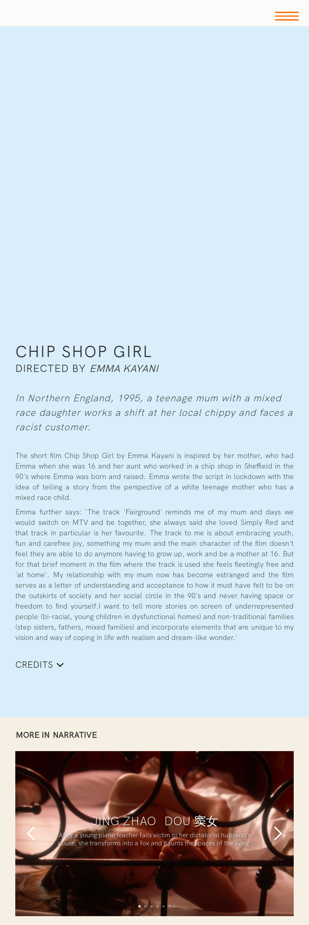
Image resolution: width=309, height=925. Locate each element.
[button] (31, 833)
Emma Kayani (123, 368)
